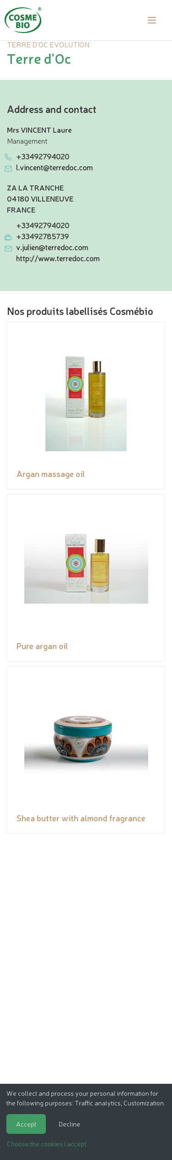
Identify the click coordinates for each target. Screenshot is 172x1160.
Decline (69, 1124)
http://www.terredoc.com (58, 258)
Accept (26, 1124)
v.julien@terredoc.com (52, 247)
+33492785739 (42, 236)
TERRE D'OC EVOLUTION (48, 44)
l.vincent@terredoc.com (54, 167)
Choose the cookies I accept (46, 1143)
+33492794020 (42, 156)
